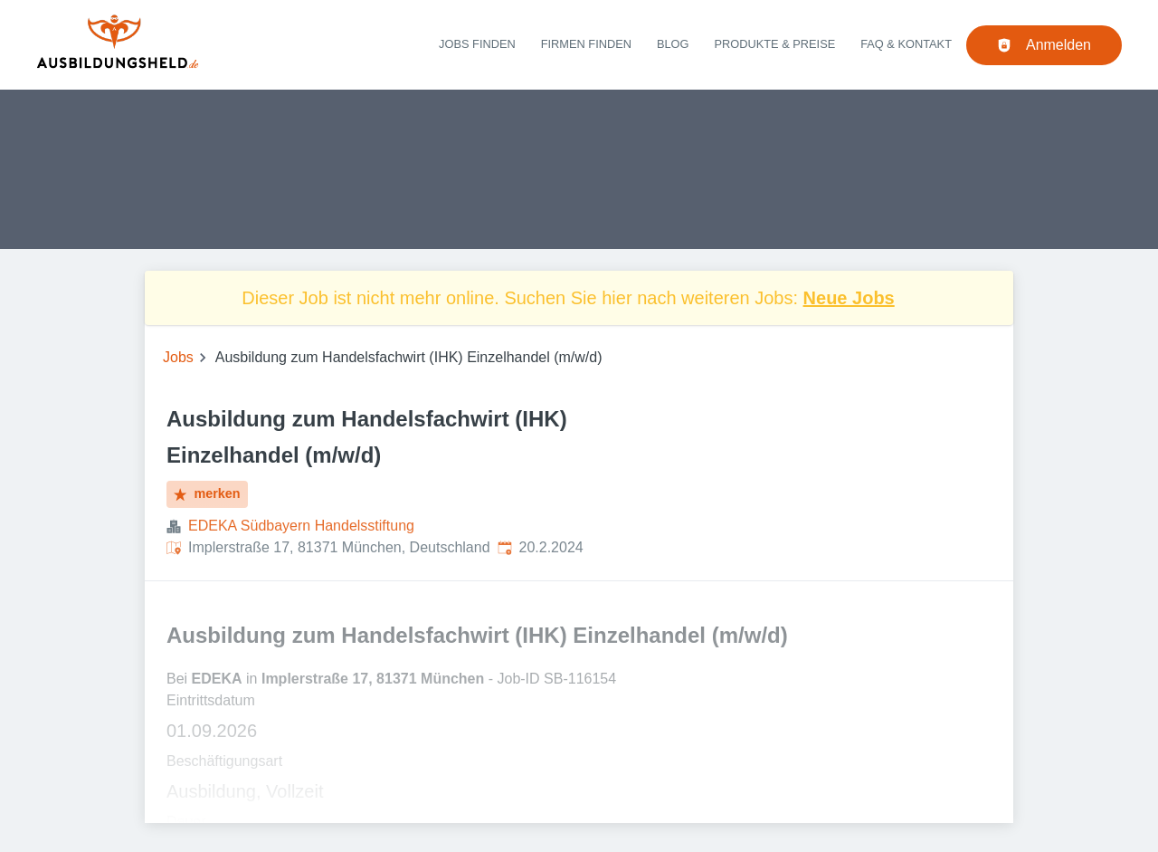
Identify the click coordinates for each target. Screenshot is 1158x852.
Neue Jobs (849, 298)
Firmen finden (586, 44)
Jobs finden (477, 44)
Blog (673, 44)
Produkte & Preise (775, 44)
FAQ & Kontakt (906, 44)
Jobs (178, 357)
